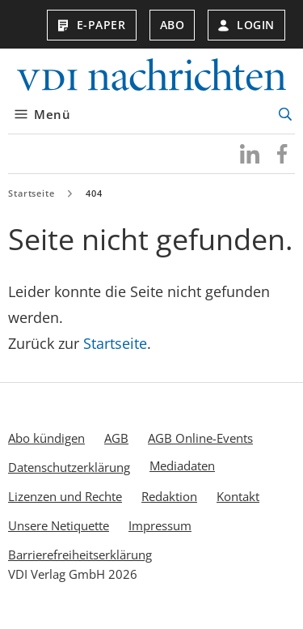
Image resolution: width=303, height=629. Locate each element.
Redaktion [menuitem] (169, 496)
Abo (172, 24)
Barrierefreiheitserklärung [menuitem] (80, 554)
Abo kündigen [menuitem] (46, 438)
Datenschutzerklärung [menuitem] (69, 467)
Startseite (31, 193)
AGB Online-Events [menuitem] (200, 438)
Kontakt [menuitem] (238, 496)
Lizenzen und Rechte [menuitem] (65, 496)
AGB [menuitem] (116, 438)
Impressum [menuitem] (159, 525)
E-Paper (91, 24)
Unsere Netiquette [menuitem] (58, 525)
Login (246, 24)
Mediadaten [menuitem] (182, 465)
